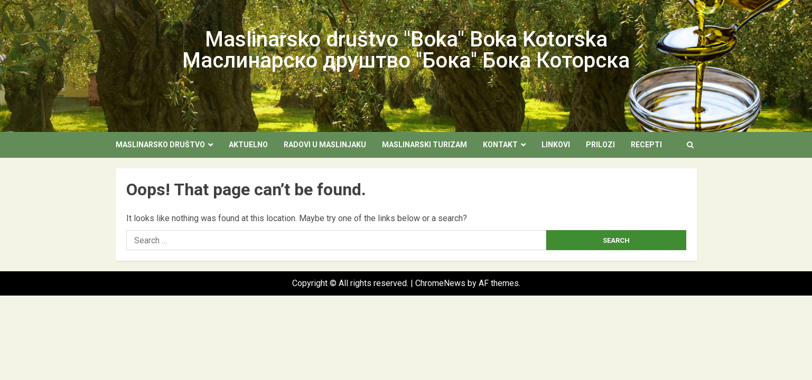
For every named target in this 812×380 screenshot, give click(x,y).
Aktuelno (248, 144)
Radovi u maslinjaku (325, 144)
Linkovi (556, 144)
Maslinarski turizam (424, 144)
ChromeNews (440, 283)
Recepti (646, 144)
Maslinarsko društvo (160, 144)
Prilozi (600, 144)
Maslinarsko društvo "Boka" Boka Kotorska (406, 39)
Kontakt (500, 144)
